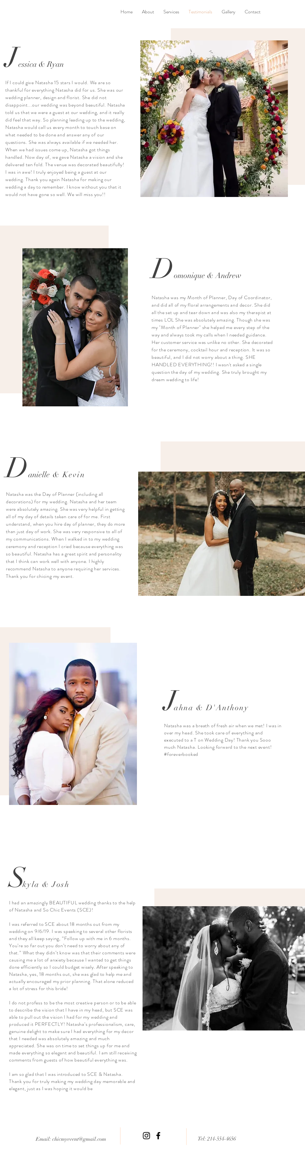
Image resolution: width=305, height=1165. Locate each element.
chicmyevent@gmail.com (79, 1139)
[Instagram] (146, 1135)
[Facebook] (158, 1135)
